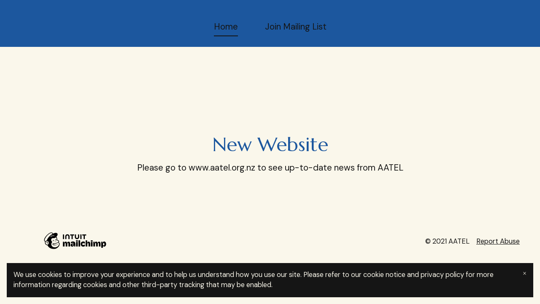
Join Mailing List (296, 26)
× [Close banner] (524, 273)
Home (226, 26)
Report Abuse (498, 241)
